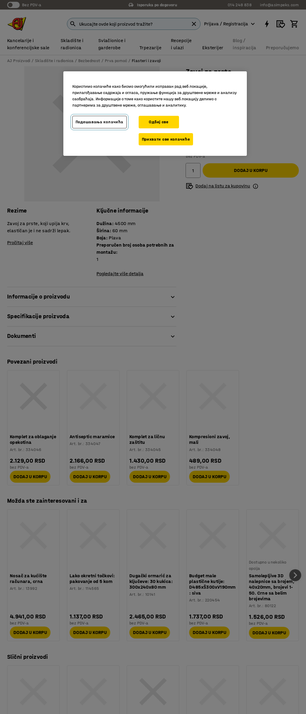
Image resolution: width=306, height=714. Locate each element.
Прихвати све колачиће (166, 139)
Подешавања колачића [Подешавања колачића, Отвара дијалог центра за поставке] (99, 121)
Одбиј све (158, 121)
